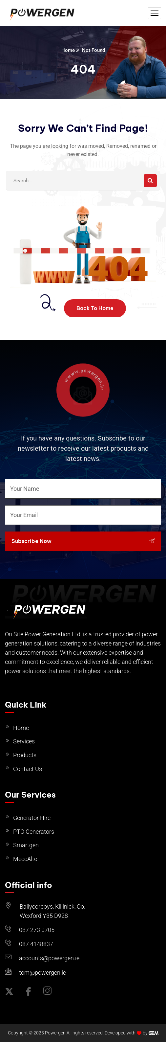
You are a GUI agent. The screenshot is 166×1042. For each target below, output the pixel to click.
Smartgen (26, 845)
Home (68, 50)
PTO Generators (33, 831)
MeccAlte (25, 858)
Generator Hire (32, 817)
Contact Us (27, 768)
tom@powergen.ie (42, 972)
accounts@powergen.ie (49, 958)
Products (24, 755)
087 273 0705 (36, 929)
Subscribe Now (83, 541)
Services (24, 741)
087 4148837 (36, 943)
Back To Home (95, 308)
